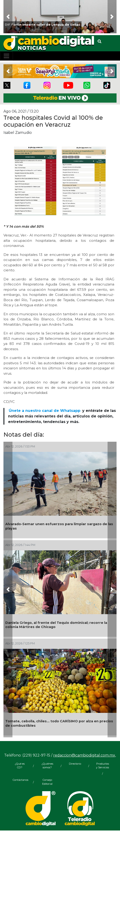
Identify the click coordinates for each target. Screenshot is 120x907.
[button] (7, 16)
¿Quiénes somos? (47, 765)
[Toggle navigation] (6, 56)
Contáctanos (19, 779)
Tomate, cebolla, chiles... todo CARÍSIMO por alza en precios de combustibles (59, 723)
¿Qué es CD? (20, 765)
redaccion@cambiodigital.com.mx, (84, 755)
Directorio (75, 763)
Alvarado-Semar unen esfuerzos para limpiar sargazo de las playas (59, 526)
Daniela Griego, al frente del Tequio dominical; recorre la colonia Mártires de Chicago (56, 625)
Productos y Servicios (102, 765)
